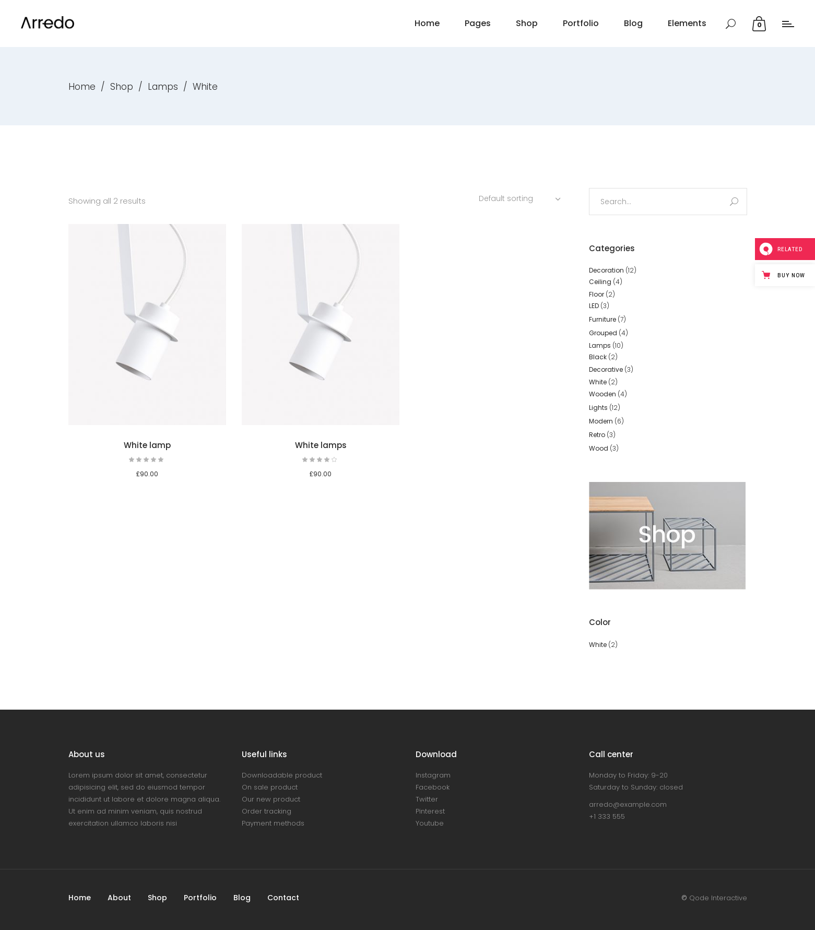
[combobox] (520, 198)
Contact (283, 897)
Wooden (602, 394)
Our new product (271, 799)
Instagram (433, 775)
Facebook (433, 787)
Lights (598, 407)
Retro (597, 434)
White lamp (147, 445)
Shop (121, 86)
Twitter (427, 799)
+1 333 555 (607, 816)
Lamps (163, 86)
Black (598, 356)
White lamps (321, 445)
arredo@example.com (628, 804)
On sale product (270, 787)
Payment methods (273, 823)
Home (82, 86)
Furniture (602, 319)
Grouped (603, 332)
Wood (598, 448)
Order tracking (266, 811)
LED (594, 305)
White (598, 382)
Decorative (606, 369)
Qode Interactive (718, 898)
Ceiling (600, 281)
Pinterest (430, 811)
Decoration (606, 270)
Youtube (430, 823)
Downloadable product (282, 775)
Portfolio (200, 897)
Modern (601, 421)
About (119, 897)
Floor (596, 294)
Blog (242, 897)
